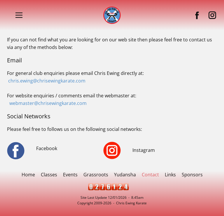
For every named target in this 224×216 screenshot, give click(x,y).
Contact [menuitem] (150, 174)
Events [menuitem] (70, 174)
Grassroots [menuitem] (95, 174)
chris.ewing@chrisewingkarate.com (46, 81)
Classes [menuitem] (49, 174)
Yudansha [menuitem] (125, 174)
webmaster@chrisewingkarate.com (48, 103)
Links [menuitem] (170, 174)
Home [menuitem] (28, 174)
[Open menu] (18, 15)
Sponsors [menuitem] (192, 174)
